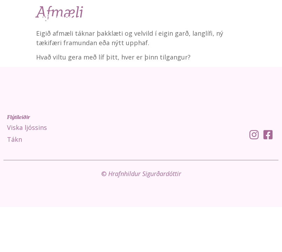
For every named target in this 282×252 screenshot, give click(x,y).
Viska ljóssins (156, 17)
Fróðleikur (227, 17)
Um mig (265, 17)
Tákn (192, 17)
